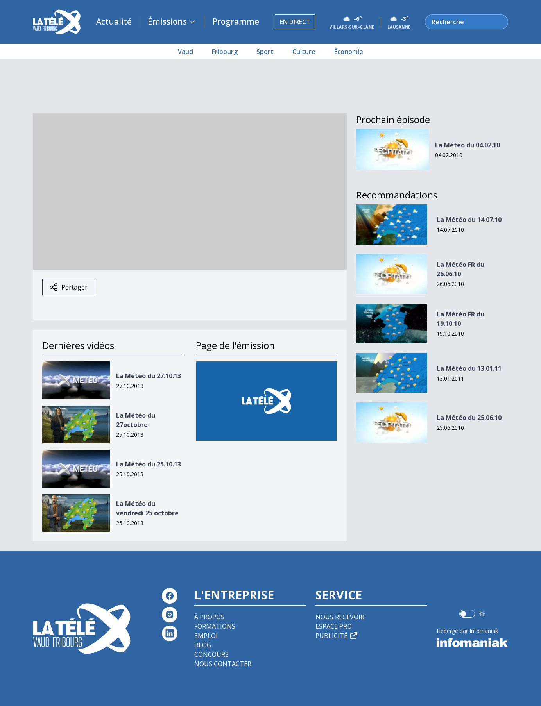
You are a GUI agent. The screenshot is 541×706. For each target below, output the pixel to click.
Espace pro (333, 626)
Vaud (185, 51)
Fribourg (225, 51)
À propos (209, 617)
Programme (235, 21)
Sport (265, 51)
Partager (68, 287)
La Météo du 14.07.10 (469, 219)
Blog (202, 645)
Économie (348, 51)
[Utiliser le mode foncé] (482, 614)
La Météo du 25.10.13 (148, 464)
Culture (303, 51)
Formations (214, 626)
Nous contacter (222, 664)
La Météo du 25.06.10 (469, 417)
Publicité (336, 635)
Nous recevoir (339, 617)
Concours (211, 654)
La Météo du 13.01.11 (469, 368)
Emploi (206, 635)
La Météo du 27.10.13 (148, 376)
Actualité (114, 21)
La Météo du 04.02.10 (467, 145)
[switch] (467, 614)
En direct (295, 22)
